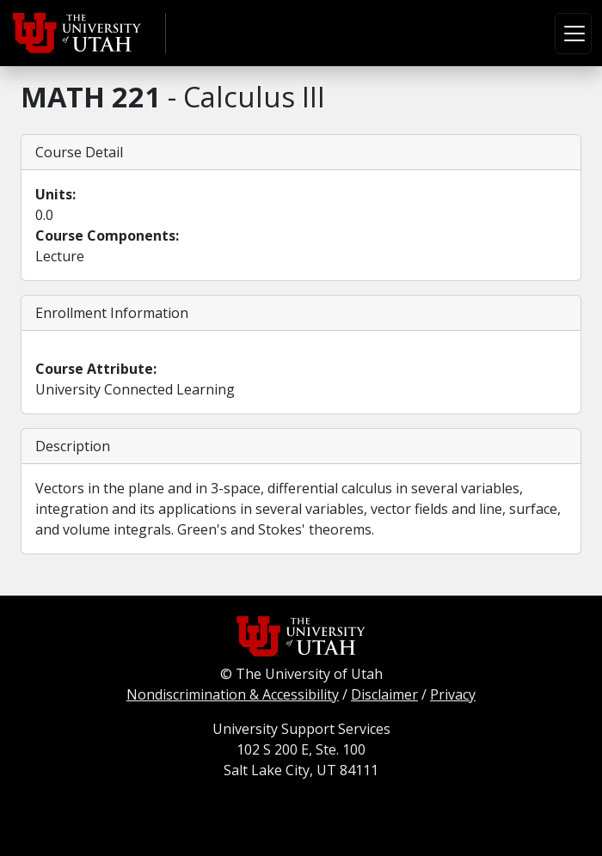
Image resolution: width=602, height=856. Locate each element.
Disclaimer (384, 694)
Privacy (453, 694)
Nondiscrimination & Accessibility (232, 694)
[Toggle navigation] (573, 33)
